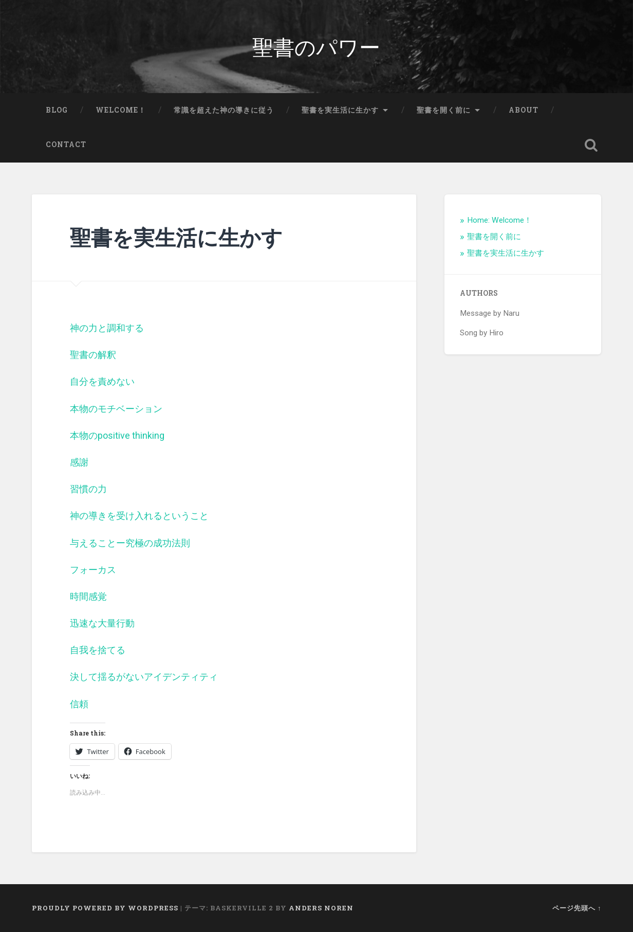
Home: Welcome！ (499, 220)
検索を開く (591, 145)
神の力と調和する (107, 327)
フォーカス (93, 569)
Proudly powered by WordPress (105, 908)
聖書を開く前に (444, 110)
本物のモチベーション (116, 408)
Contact (66, 144)
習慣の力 (88, 488)
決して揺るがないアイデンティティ (144, 676)
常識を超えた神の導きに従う (224, 110)
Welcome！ (121, 110)
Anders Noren (321, 908)
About (523, 110)
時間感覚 (88, 596)
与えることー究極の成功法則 (130, 542)
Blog (57, 110)
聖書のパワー (316, 46)
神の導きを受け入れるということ (139, 515)
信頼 (79, 703)
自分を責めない (102, 381)
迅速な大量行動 (102, 623)
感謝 (79, 462)
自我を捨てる (97, 649)
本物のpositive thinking (117, 435)
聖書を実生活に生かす (340, 110)
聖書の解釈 (93, 354)
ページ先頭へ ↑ (576, 908)
